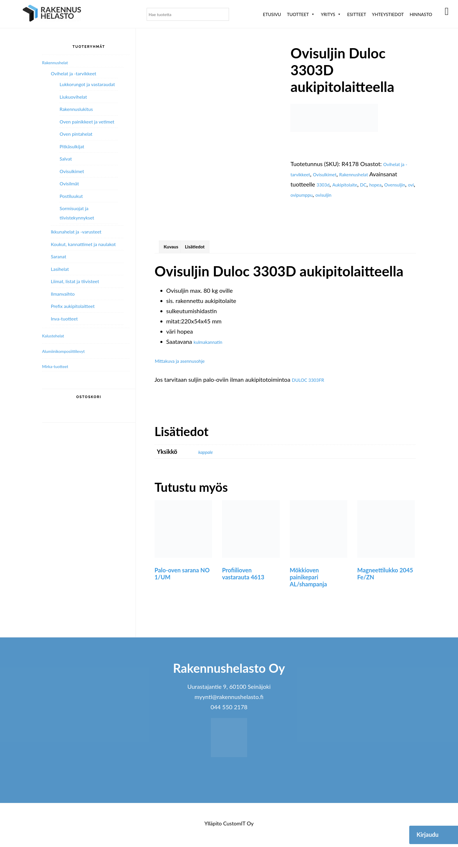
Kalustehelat (56, 335)
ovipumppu (364, 194)
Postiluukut (71, 196)
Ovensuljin (322, 194)
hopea (298, 194)
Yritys (331, 14)
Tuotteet (301, 14)
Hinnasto (421, 14)
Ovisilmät (69, 183)
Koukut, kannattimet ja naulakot (83, 244)
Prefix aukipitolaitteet (73, 306)
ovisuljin (391, 194)
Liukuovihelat (73, 97)
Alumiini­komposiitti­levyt (70, 351)
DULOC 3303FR (313, 383)
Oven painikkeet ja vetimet (87, 121)
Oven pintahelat (76, 134)
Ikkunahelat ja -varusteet (76, 231)
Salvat (66, 158)
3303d (354, 184)
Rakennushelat (371, 173)
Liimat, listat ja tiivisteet (75, 281)
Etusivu (272, 14)
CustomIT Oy (238, 827)
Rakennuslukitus (76, 109)
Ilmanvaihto (62, 294)
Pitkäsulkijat (72, 146)
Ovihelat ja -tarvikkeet (73, 73)
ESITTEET (356, 14)
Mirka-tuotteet (59, 366)
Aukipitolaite (381, 184)
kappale (207, 455)
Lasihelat (60, 269)
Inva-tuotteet (64, 318)
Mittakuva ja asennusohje (187, 364)
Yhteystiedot (388, 14)
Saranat (58, 256)
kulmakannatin (212, 345)
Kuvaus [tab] (174, 248)
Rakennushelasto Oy (52, 13)
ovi (343, 194)
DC (405, 184)
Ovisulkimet (334, 173)
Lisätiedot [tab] (206, 248)
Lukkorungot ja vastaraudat (87, 84)
